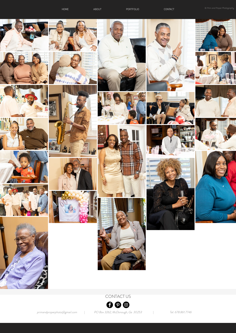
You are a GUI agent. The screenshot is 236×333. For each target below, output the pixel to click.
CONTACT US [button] (118, 296)
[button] (169, 9)
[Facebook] (109, 305)
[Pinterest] (118, 305)
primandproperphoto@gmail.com (57, 312)
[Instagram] (126, 305)
